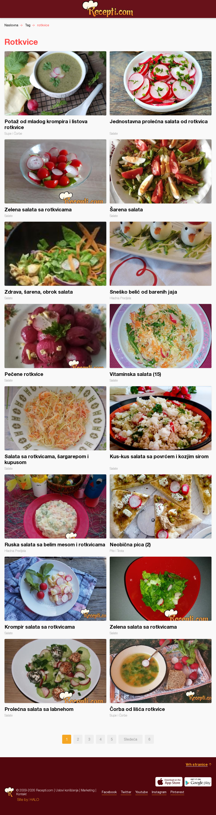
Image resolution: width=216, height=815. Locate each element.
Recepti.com (108, 9)
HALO (34, 799)
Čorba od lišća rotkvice (160, 678)
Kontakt (21, 794)
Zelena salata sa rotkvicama (55, 178)
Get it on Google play (197, 781)
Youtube (141, 792)
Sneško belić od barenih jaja (160, 261)
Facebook (109, 792)
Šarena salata (160, 178)
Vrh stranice (197, 764)
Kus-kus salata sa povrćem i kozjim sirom (160, 428)
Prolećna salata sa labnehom (55, 678)
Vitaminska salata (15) (160, 343)
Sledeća (130, 739)
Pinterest (177, 792)
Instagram (159, 792)
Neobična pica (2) (160, 513)
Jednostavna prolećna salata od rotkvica (160, 93)
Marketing (88, 790)
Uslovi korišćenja (67, 790)
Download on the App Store (168, 781)
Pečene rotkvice (55, 343)
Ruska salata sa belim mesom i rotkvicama (55, 513)
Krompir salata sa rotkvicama (55, 596)
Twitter (126, 792)
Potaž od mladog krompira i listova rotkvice (55, 93)
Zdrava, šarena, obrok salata (55, 261)
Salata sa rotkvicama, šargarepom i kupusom (55, 428)
